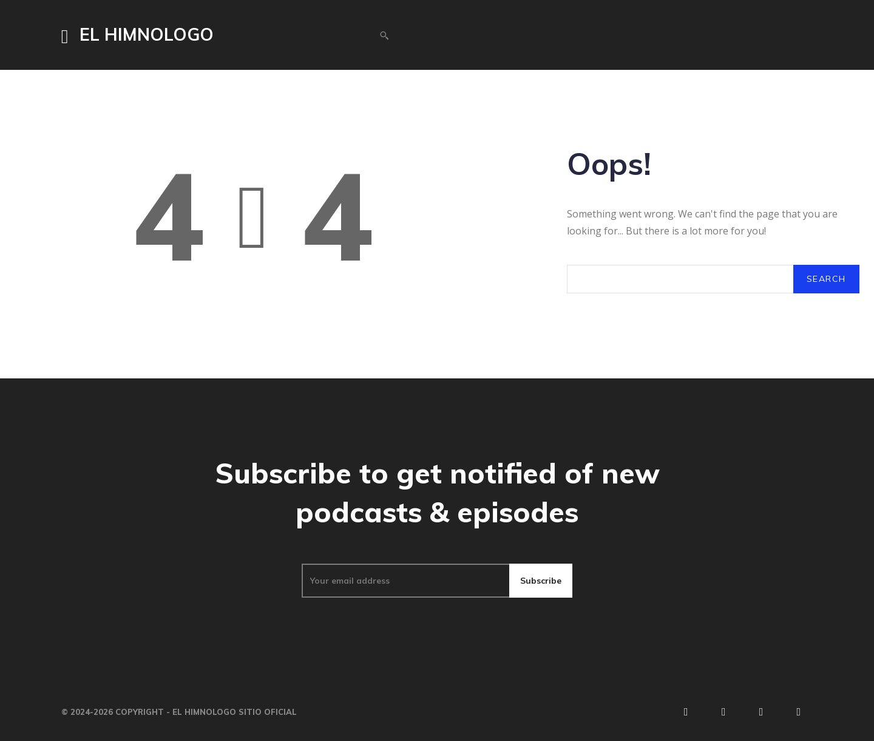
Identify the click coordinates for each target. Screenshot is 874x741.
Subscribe (540, 580)
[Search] (826, 279)
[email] (405, 581)
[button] (384, 35)
